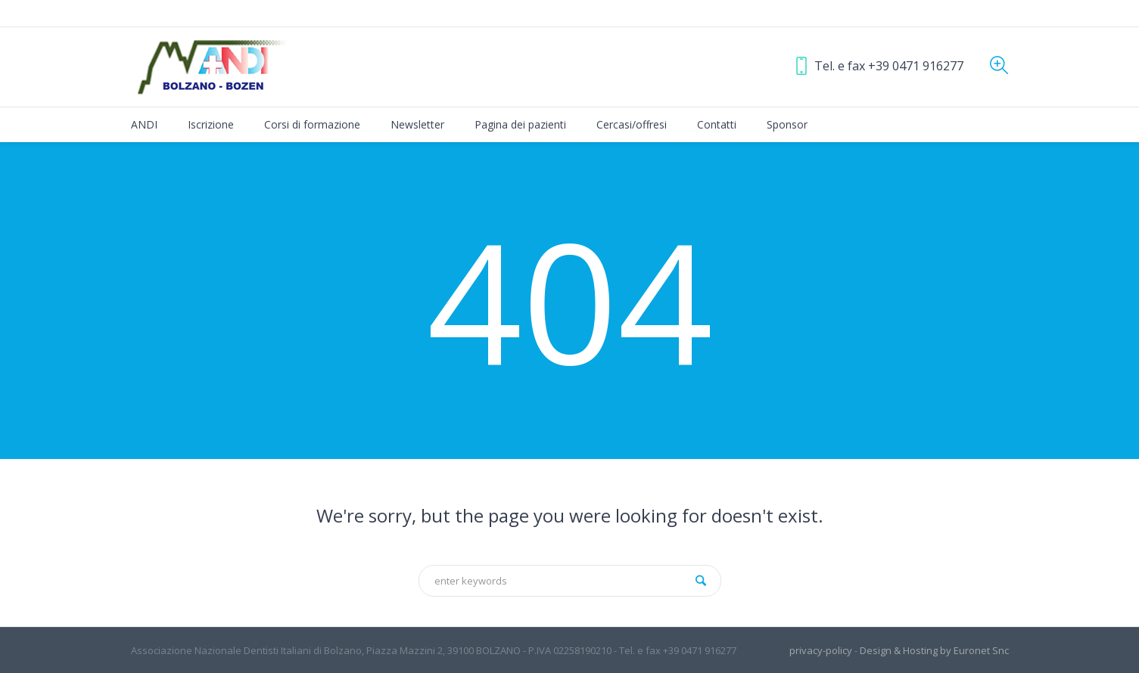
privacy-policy (820, 650)
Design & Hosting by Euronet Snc (934, 650)
